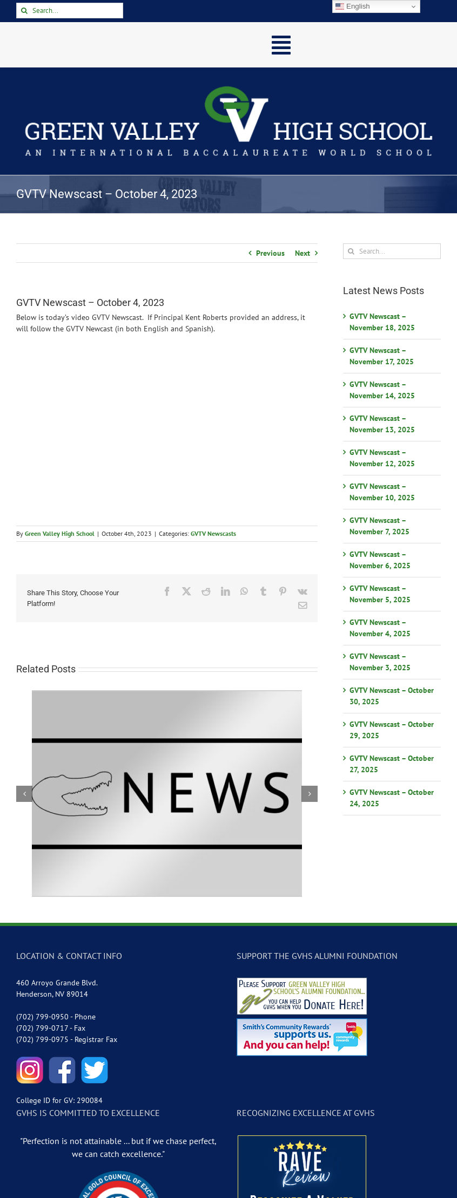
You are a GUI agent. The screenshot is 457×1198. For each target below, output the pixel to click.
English (352, 6)
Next (302, 253)
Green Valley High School (60, 533)
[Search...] (69, 10)
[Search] (24, 10)
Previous (270, 253)
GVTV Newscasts (213, 533)
